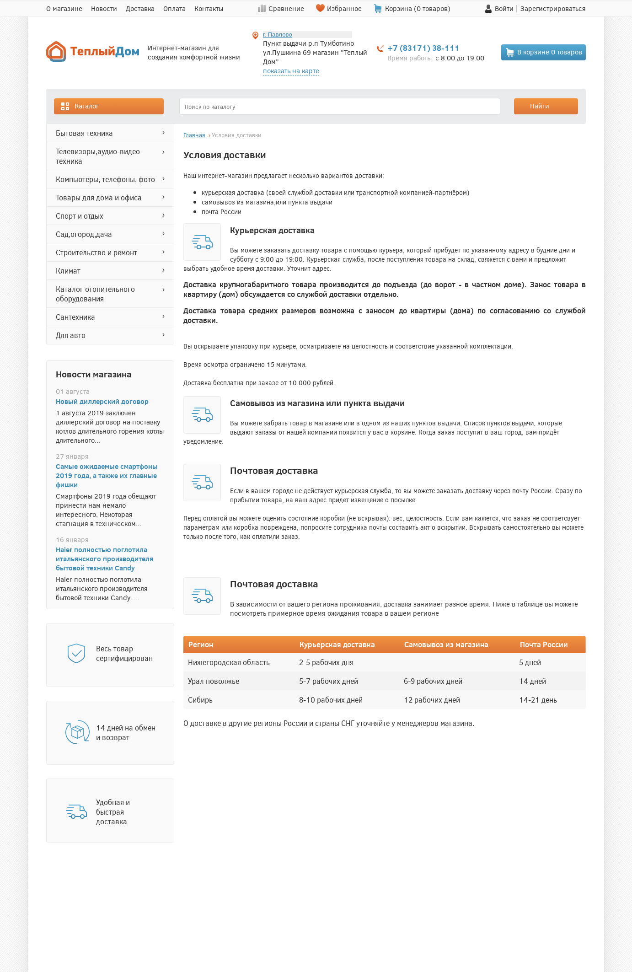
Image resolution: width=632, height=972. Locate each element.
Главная (194, 135)
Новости (104, 8)
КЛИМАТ (68, 270)
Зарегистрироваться (553, 8)
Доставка (140, 8)
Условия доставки (237, 135)
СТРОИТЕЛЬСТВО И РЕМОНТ (96, 252)
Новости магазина (94, 374)
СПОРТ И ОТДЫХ (79, 215)
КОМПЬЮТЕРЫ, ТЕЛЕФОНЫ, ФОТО (105, 179)
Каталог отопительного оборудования (95, 293)
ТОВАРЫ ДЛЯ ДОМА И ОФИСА (99, 197)
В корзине (543, 52)
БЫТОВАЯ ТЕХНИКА (84, 133)
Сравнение (286, 8)
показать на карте (291, 70)
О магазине (64, 8)
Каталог (79, 106)
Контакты (208, 8)
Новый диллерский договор (102, 401)
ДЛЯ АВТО (71, 335)
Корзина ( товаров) (417, 8)
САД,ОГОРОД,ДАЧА (84, 234)
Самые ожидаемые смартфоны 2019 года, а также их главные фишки (107, 475)
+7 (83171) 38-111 (423, 48)
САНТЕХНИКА (75, 317)
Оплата (174, 8)
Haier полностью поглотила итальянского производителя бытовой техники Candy (104, 558)
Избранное (344, 8)
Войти (504, 8)
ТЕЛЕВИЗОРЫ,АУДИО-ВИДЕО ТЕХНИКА (98, 156)
